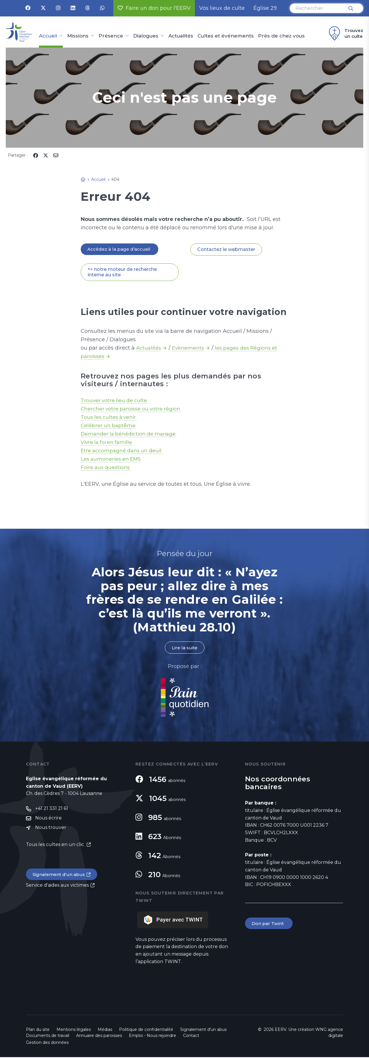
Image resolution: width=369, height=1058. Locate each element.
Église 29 (265, 8)
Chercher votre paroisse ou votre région (133, 409)
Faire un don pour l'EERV (154, 8)
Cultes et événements (225, 36)
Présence (111, 36)
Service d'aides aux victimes (57, 887)
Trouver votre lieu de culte (115, 401)
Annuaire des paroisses (99, 1036)
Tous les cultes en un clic (55, 846)
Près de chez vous (281, 36)
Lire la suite (184, 648)
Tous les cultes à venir (110, 417)
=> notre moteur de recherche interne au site (122, 272)
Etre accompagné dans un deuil (123, 451)
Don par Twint (269, 924)
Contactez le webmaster (226, 249)
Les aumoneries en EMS (112, 459)
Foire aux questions (107, 468)
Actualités (180, 36)
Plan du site (38, 1030)
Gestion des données (47, 1043)
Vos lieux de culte (222, 8)
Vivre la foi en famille (108, 443)
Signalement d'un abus (59, 876)
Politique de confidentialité (146, 1030)
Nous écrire (48, 819)
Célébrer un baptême (109, 426)
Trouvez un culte (345, 33)
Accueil (48, 36)
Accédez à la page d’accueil (120, 249)
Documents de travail (47, 1036)
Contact (191, 1036)
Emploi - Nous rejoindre (152, 1036)
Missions (78, 36)
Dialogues (145, 36)
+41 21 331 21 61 (51, 809)
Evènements (189, 348)
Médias (105, 1030)
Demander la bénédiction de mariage (130, 434)
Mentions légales (74, 1030)
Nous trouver (50, 829)
